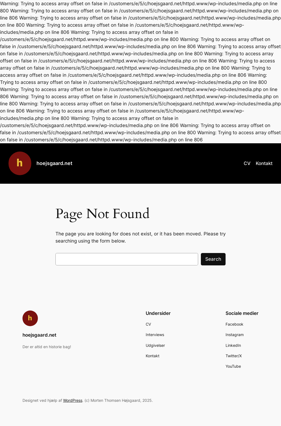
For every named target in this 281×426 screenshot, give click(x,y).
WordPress (72, 400)
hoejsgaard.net (54, 163)
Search (213, 259)
